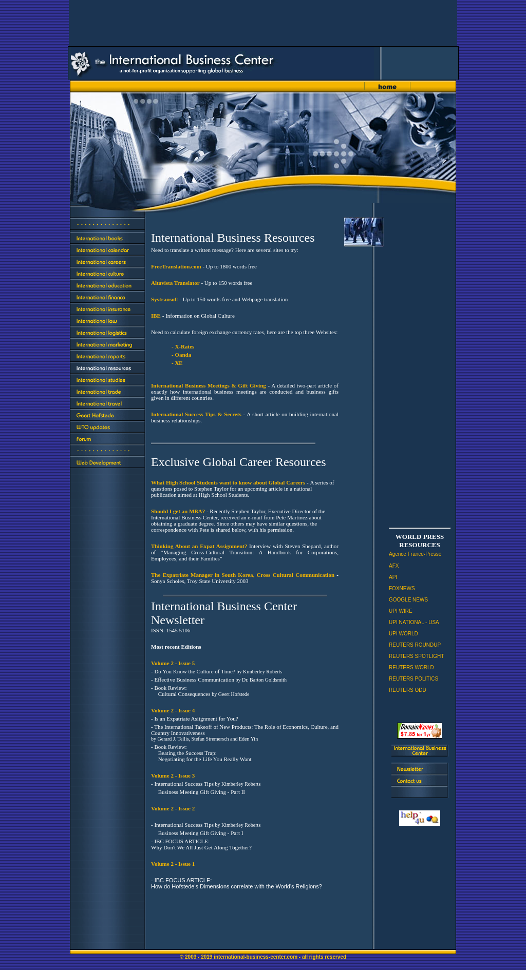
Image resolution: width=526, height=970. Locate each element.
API (393, 577)
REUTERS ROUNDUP (415, 645)
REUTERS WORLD (411, 667)
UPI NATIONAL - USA (414, 622)
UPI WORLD (403, 633)
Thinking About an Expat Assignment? (199, 546)
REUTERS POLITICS (413, 679)
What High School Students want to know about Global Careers (228, 482)
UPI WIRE (400, 611)
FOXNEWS (402, 588)
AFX (394, 566)
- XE (177, 363)
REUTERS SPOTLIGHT (416, 656)
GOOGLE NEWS (408, 600)
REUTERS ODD (407, 690)
